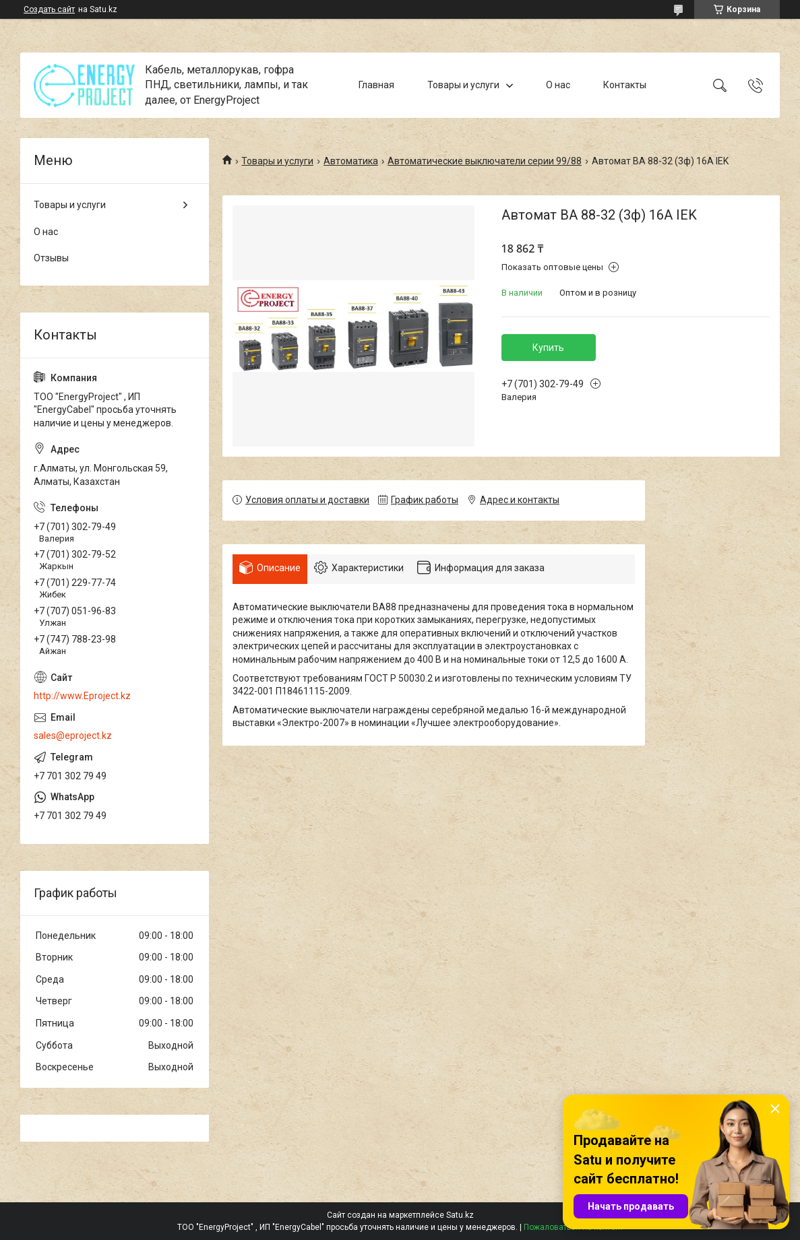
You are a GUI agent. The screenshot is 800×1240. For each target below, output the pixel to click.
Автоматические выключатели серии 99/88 (485, 161)
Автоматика (351, 161)
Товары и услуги (463, 84)
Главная (376, 84)
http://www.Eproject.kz (82, 695)
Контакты (624, 84)
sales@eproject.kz (73, 735)
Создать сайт (49, 9)
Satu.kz (460, 1215)
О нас (558, 84)
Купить (548, 347)
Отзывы (51, 258)
